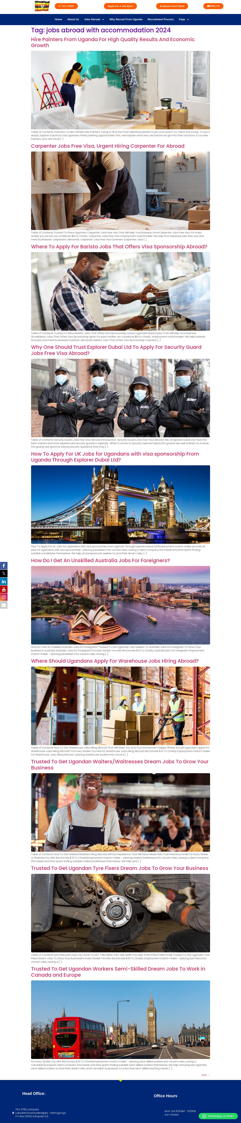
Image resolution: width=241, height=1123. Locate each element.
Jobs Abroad (92, 19)
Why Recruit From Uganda (126, 19)
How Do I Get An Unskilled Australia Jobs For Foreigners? (100, 559)
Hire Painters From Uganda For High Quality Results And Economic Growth (113, 41)
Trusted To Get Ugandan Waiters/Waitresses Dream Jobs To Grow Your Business (120, 764)
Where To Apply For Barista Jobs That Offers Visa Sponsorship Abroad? (119, 246)
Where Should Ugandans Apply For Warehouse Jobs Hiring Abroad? (115, 660)
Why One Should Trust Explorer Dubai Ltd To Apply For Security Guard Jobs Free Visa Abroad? (116, 349)
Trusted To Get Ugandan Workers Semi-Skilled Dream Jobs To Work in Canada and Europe (118, 971)
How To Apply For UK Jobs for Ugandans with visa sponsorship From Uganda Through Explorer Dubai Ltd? (115, 456)
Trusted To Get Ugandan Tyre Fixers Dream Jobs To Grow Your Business (119, 867)
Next (206, 1074)
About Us (68, 19)
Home (52, 19)
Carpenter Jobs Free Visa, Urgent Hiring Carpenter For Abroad (107, 145)
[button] (218, 1116)
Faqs (190, 19)
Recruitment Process (165, 19)
